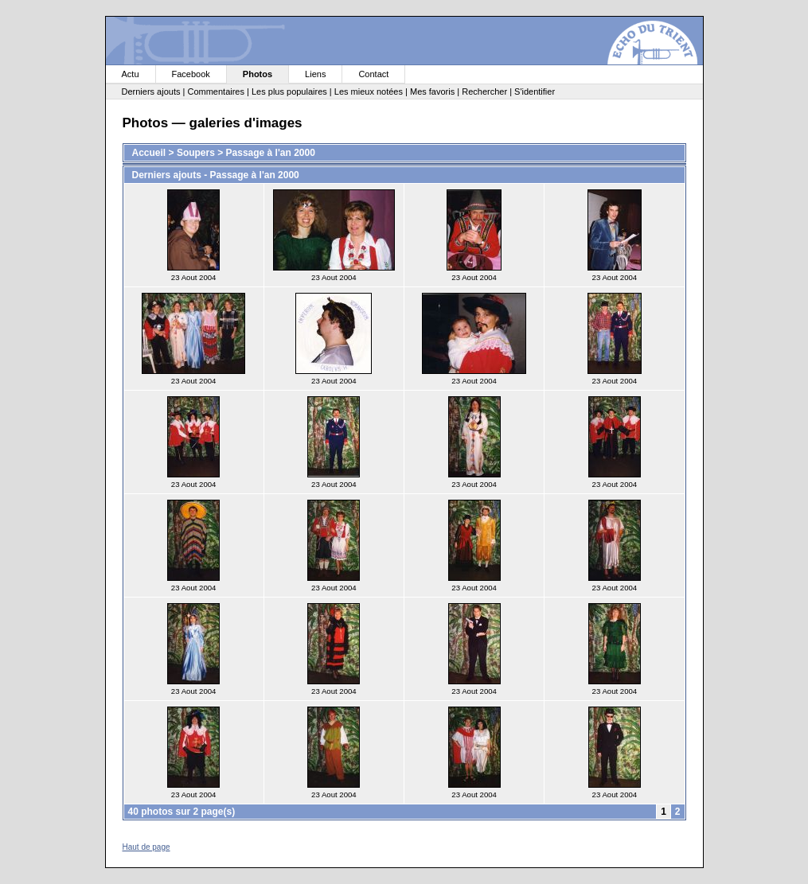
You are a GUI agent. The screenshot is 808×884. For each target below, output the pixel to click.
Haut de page (146, 847)
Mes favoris (432, 91)
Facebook (191, 74)
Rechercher (484, 91)
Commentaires (215, 91)
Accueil (149, 152)
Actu (130, 74)
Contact (373, 74)
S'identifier (534, 91)
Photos (257, 74)
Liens (315, 74)
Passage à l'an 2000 (270, 152)
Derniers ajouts (151, 91)
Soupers (196, 152)
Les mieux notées (368, 91)
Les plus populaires (289, 91)
